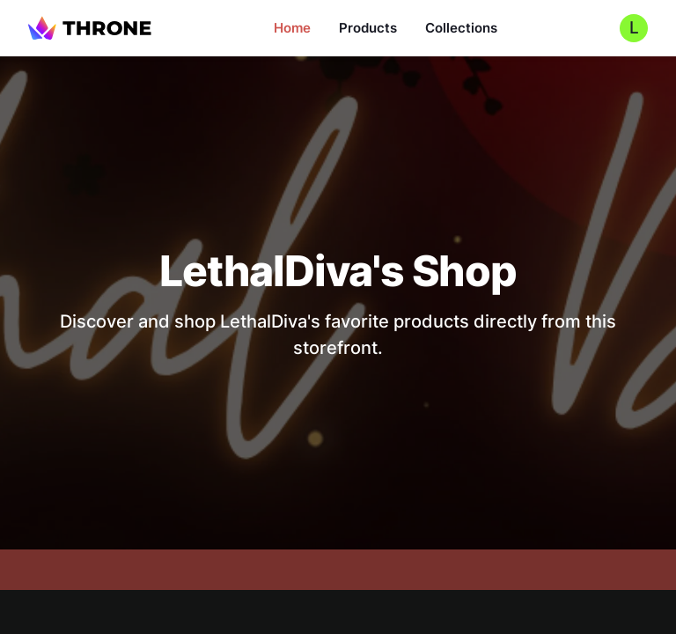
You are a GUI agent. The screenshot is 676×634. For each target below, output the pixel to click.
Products (368, 27)
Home (292, 27)
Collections (461, 27)
